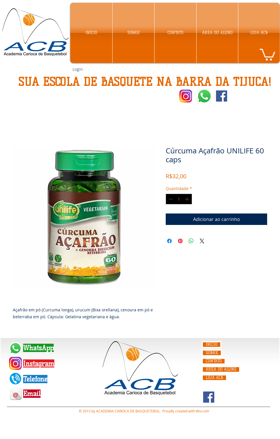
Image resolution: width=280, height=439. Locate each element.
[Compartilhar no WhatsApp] (191, 241)
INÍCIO (211, 344)
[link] (267, 54)
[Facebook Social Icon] (221, 96)
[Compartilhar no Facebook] (169, 241)
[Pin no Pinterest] (180, 241)
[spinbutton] (179, 199)
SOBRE (212, 353)
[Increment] (187, 199)
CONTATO (214, 361)
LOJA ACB (214, 377)
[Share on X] (202, 241)
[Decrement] (170, 199)
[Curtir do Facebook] (240, 96)
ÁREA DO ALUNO (221, 369)
